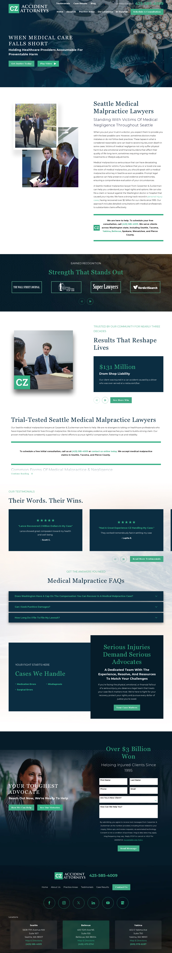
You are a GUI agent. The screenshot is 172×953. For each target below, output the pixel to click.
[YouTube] (108, 903)
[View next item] (90, 301)
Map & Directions (33, 940)
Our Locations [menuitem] (105, 11)
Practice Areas (71, 887)
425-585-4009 (149, 4)
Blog (93, 3)
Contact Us (121, 887)
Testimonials (63, 3)
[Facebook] (49, 903)
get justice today (21, 63)
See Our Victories (46, 807)
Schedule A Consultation (147, 12)
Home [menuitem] (60, 11)
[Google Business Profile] (122, 903)
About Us (55, 887)
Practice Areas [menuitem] (87, 11)
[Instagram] (64, 903)
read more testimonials (147, 559)
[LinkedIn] (93, 903)
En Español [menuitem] (121, 11)
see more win (125, 400)
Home (45, 887)
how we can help (18, 807)
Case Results (80, 3)
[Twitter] (78, 903)
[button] (48, 64)
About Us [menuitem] (71, 11)
